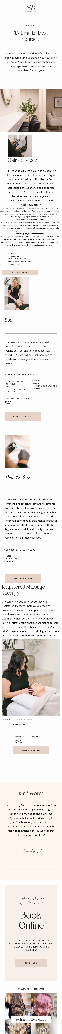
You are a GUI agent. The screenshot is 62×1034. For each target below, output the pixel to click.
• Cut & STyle (14, 253)
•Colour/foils (15, 264)
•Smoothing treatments (19, 261)
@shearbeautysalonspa (31, 1019)
